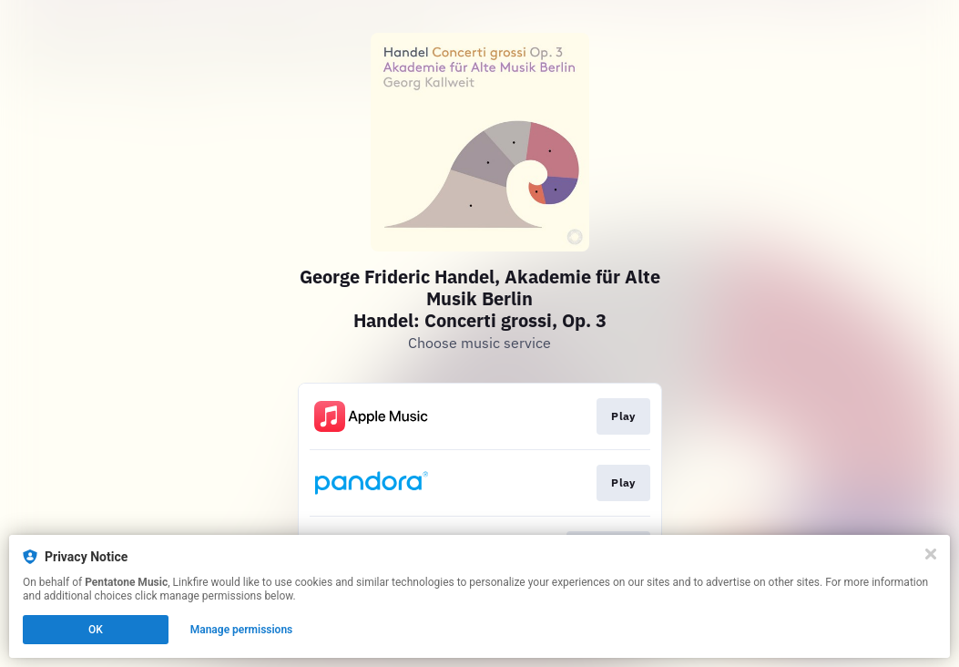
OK (95, 629)
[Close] (930, 554)
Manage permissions (241, 629)
